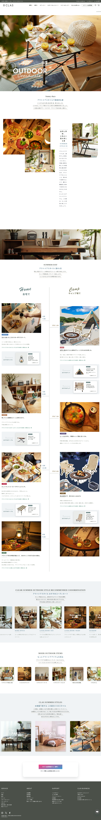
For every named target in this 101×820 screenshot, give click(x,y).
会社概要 (28, 792)
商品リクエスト (4, 806)
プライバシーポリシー (57, 796)
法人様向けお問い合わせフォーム (84, 799)
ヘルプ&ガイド (89, 1)
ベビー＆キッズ (4, 801)
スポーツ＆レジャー (5, 799)
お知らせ (3, 803)
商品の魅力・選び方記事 (6, 804)
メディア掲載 (29, 799)
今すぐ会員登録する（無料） (50, 766)
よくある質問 (97, 1)
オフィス (3, 798)
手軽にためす (80, 794)
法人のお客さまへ (75, 5)
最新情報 (28, 796)
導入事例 (79, 798)
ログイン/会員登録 (87, 5)
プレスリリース (30, 798)
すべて (2, 792)
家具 (2, 796)
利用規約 (54, 798)
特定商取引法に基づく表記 (57, 799)
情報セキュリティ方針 (56, 801)
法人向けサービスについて (83, 792)
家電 (2, 794)
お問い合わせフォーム (57, 803)
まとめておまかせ (81, 796)
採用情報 (28, 794)
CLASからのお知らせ (80, 1)
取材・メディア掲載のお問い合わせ (34, 801)
